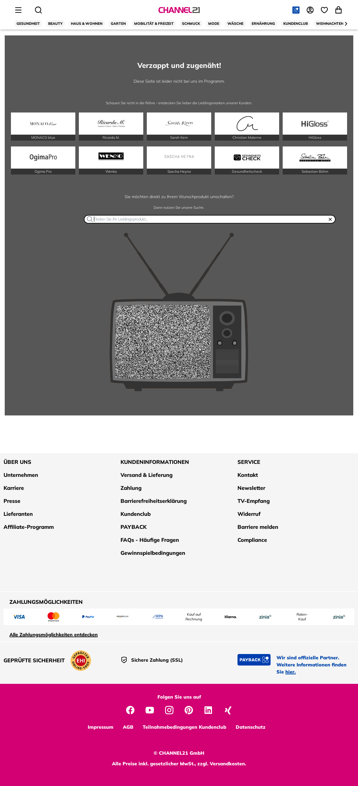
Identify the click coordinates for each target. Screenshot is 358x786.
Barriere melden (257, 527)
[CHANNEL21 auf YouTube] (150, 709)
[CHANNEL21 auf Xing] (228, 709)
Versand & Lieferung (147, 475)
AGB (128, 727)
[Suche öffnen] (38, 10)
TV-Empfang (253, 501)
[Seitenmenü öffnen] (18, 10)
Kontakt (247, 475)
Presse (12, 501)
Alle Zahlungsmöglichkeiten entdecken (53, 634)
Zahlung (131, 488)
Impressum (100, 727)
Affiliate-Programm (29, 527)
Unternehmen (21, 475)
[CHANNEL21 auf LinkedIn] (208, 709)
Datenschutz (251, 727)
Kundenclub (136, 514)
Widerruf (249, 514)
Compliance (252, 539)
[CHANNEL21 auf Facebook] (130, 709)
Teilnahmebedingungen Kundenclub (184, 727)
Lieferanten (18, 514)
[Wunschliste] (325, 10)
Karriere (14, 488)
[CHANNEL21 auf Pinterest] (189, 709)
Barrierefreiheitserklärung (154, 501)
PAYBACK (134, 527)
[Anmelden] (310, 10)
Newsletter (251, 488)
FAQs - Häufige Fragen (150, 539)
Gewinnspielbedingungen (153, 552)
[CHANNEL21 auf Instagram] (169, 709)
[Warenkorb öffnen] (339, 10)
